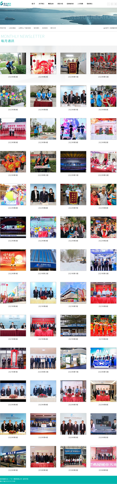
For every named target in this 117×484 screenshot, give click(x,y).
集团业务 (51, 4)
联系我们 (89, 4)
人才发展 (80, 4)
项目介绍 (60, 4)
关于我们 (41, 4)
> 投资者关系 (113, 28)
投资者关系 (70, 4)
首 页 (107, 28)
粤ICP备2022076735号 (7, 481)
